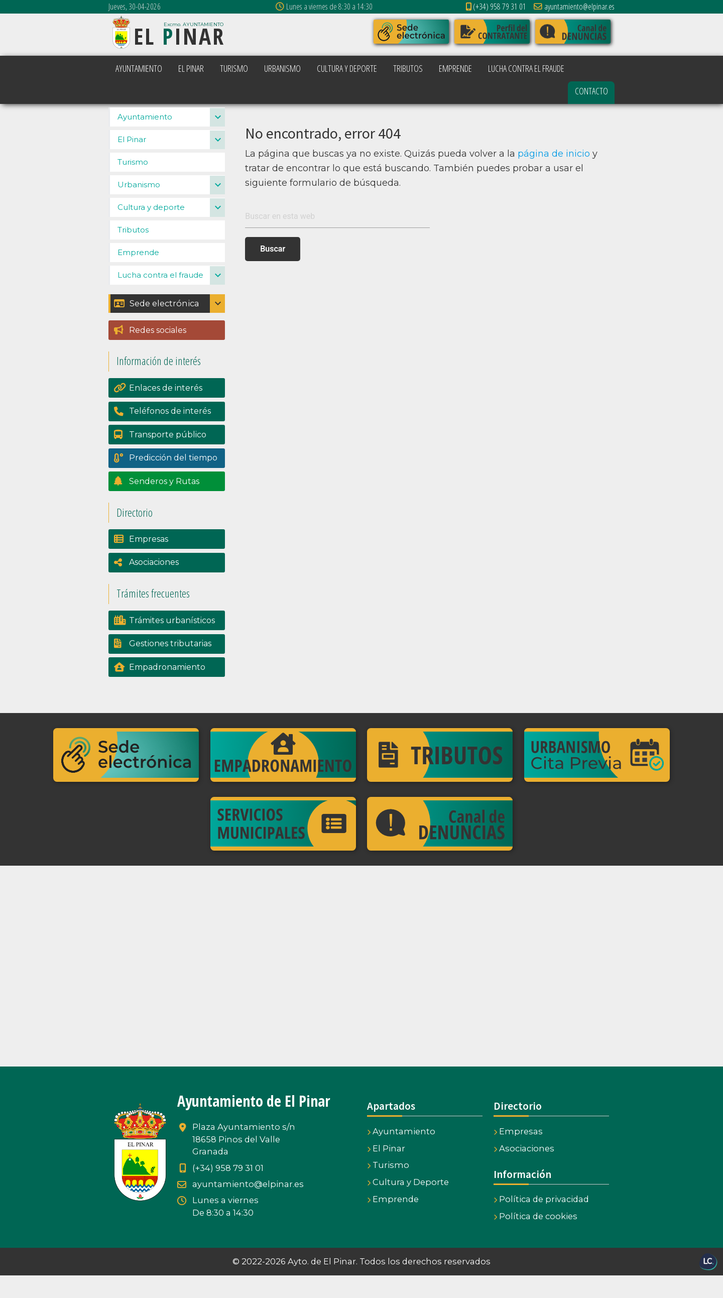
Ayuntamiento (144, 139)
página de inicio (554, 153)
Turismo (132, 184)
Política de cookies (535, 1239)
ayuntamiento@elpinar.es (574, 6)
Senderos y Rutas (164, 504)
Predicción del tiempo (173, 480)
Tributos (133, 252)
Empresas (148, 561)
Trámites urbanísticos (172, 643)
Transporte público (167, 457)
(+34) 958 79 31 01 (496, 6)
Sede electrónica (156, 326)
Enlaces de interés (165, 410)
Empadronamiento (167, 689)
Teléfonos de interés (170, 433)
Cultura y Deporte (408, 1205)
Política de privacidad (541, 1222)
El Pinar (131, 162)
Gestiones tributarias (170, 666)
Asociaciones (154, 584)
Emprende (138, 275)
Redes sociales (157, 353)
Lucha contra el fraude (160, 297)
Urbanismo (138, 207)
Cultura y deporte (151, 229)
